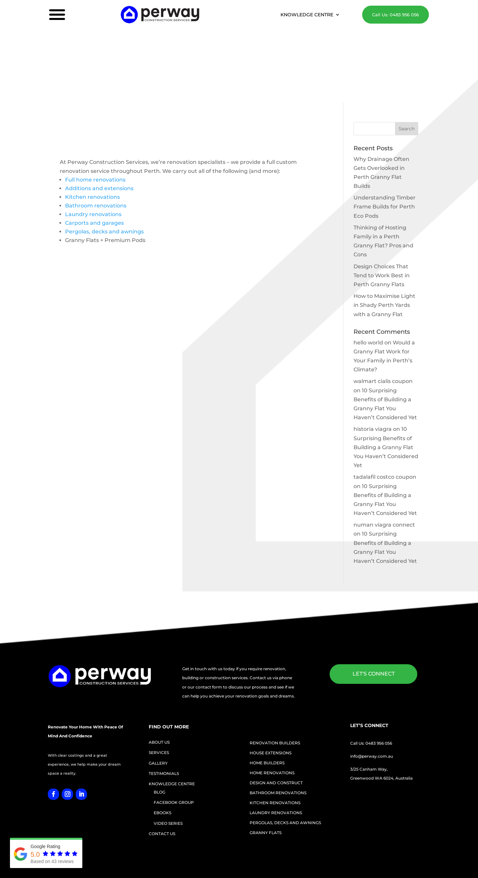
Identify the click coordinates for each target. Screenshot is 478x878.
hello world (368, 294)
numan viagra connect (384, 476)
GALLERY (158, 714)
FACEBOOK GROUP (174, 753)
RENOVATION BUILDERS (275, 694)
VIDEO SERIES (168, 774)
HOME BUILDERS (267, 714)
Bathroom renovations (95, 157)
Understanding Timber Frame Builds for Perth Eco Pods (385, 158)
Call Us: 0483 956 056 (393, 15)
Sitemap (343, 853)
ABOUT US (159, 693)
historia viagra (373, 380)
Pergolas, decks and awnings (104, 183)
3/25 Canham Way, (369, 720)
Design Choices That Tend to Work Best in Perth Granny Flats (382, 226)
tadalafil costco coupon (385, 428)
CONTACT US (162, 784)
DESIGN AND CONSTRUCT (276, 734)
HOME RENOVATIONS (272, 724)
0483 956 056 (378, 694)
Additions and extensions (99, 139)
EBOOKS (162, 763)
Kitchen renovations (92, 148)
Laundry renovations (93, 165)
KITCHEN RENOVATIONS (275, 754)
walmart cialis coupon (383, 332)
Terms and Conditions (408, 853)
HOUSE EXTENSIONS (270, 704)
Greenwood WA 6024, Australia (381, 729)
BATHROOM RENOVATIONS (278, 744)
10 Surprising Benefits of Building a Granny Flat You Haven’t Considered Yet (386, 398)
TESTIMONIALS (164, 724)
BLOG (159, 743)
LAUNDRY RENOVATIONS (276, 764)
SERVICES (159, 703)
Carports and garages (94, 174)
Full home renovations (95, 131)
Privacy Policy (369, 853)
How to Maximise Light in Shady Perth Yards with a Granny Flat (384, 256)
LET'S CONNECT (374, 625)
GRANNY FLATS (265, 784)
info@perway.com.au (371, 707)
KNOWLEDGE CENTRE (308, 15)
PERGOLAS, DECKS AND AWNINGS (285, 774)
